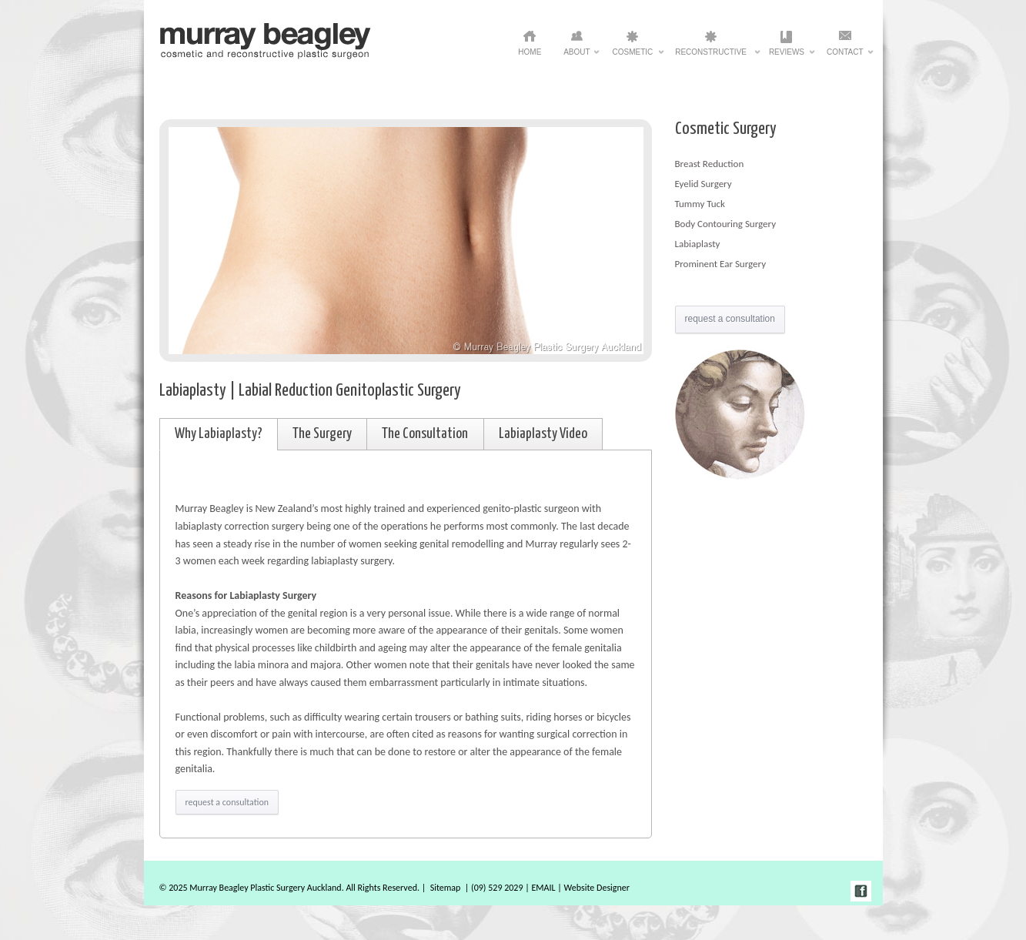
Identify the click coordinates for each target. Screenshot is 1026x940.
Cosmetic (633, 56)
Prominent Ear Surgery (721, 263)
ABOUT (576, 56)
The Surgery (322, 434)
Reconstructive (711, 56)
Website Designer (597, 887)
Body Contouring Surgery (726, 223)
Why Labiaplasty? (218, 434)
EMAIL (543, 887)
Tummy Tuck (700, 203)
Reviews (786, 56)
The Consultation (425, 434)
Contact (845, 56)
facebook (861, 891)
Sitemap (445, 887)
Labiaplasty (697, 243)
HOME (529, 52)
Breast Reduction (709, 163)
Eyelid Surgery (703, 183)
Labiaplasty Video (543, 434)
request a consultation (227, 802)
